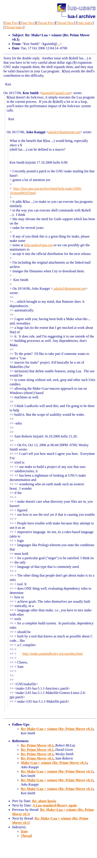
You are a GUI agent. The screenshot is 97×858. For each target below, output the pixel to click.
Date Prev (11, 23)
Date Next (28, 23)
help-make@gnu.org (38, 245)
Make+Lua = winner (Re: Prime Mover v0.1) (54, 763)
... (58, 44)
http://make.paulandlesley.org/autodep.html (53, 653)
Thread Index (14, 27)
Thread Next (65, 23)
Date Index (85, 23)
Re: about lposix (44, 801)
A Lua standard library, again (55, 805)
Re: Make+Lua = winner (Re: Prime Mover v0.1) (57, 729)
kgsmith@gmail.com (56, 93)
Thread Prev (45, 23)
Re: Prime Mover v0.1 (37, 745)
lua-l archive (81, 16)
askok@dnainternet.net (64, 132)
